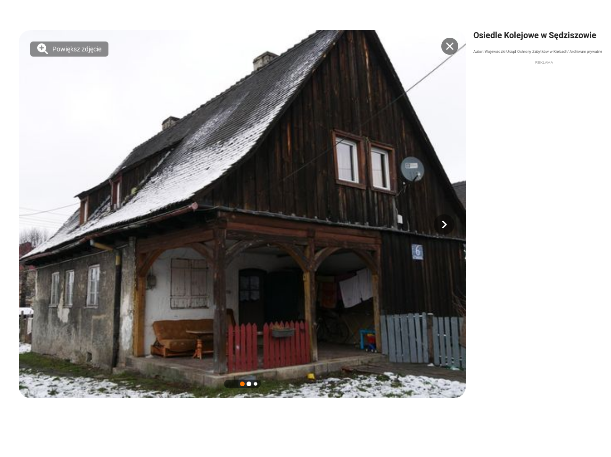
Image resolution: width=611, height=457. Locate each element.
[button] (444, 224)
